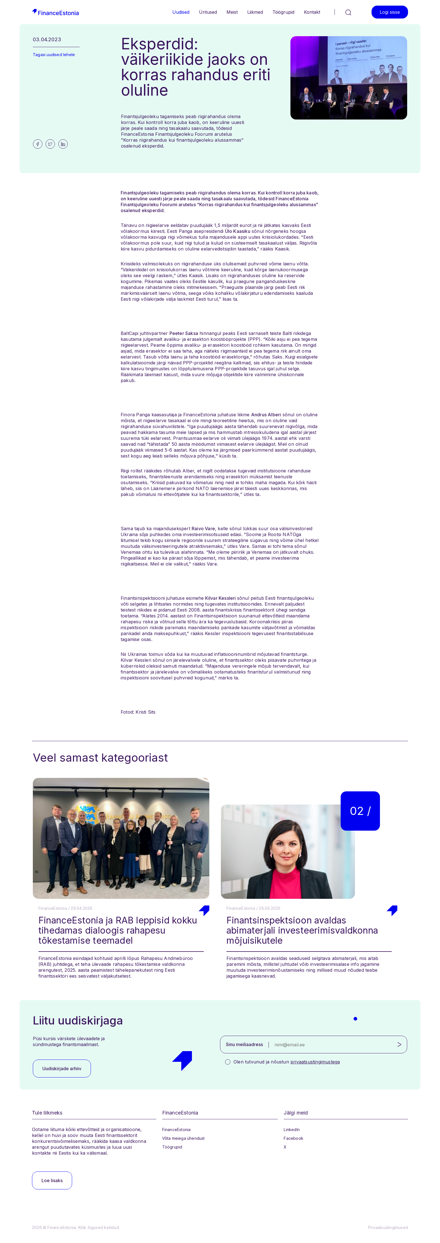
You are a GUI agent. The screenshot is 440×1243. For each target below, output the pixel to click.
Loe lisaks (52, 1180)
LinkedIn (292, 1129)
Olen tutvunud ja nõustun (286, 1062)
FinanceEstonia (176, 1129)
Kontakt (312, 12)
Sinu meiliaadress (244, 1044)
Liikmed (255, 12)
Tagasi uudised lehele (54, 54)
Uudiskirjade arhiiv (61, 1068)
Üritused (208, 12)
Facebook (293, 1138)
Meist (232, 12)
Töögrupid (283, 12)
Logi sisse (390, 12)
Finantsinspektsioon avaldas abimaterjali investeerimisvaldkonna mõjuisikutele (302, 930)
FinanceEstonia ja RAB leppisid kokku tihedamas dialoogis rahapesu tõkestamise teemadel (117, 930)
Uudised (180, 12)
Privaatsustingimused (388, 1227)
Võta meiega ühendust (183, 1138)
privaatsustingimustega (315, 1062)
